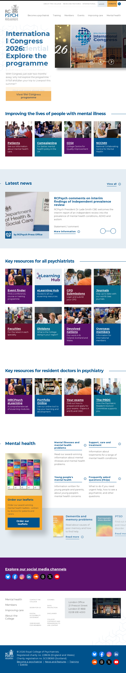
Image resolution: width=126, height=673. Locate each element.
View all (114, 184)
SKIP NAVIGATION (41, 2)
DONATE (112, 4)
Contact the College (35, 601)
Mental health (114, 15)
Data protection (52, 606)
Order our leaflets (27, 523)
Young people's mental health (70, 478)
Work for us (35, 607)
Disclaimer (52, 613)
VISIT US (116, 616)
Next (111, 62)
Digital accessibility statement (35, 615)
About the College (52, 4)
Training (57, 15)
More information (67, 231)
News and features (72, 4)
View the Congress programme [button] (28, 96)
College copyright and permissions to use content (53, 622)
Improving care (95, 15)
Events (81, 15)
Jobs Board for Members (35, 624)
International (89, 4)
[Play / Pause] (91, 62)
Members (69, 15)
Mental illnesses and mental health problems (70, 445)
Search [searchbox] (119, 3)
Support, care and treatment (105, 444)
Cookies (50, 600)
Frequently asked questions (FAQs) (105, 478)
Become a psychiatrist (38, 15)
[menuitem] (38, 16)
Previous (100, 62)
